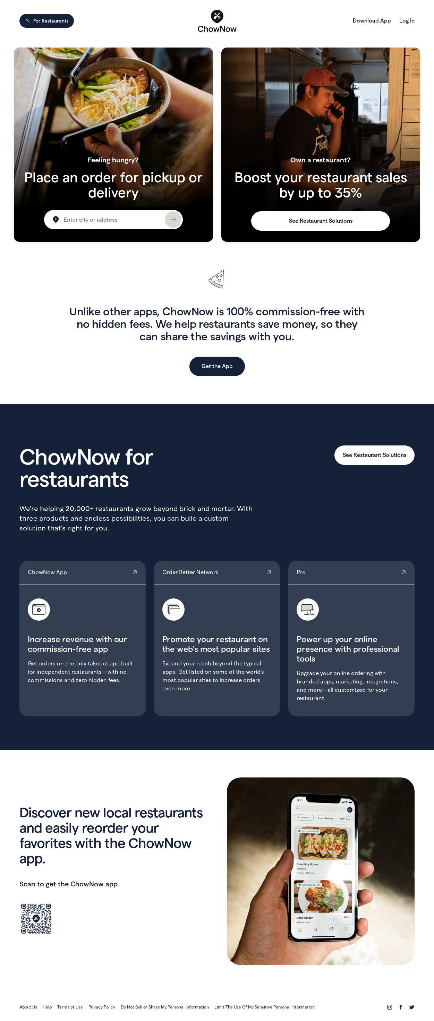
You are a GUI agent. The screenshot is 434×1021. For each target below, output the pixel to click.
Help (47, 1007)
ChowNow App (82, 638)
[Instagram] (389, 1007)
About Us (28, 1007)
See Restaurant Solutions (320, 221)
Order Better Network (217, 638)
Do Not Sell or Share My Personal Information (165, 1007)
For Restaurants (46, 21)
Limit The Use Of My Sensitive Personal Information (264, 1007)
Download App (372, 21)
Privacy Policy (101, 1007)
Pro (351, 638)
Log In (407, 21)
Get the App (217, 366)
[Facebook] (400, 1007)
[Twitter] (412, 1007)
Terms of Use (70, 1007)
